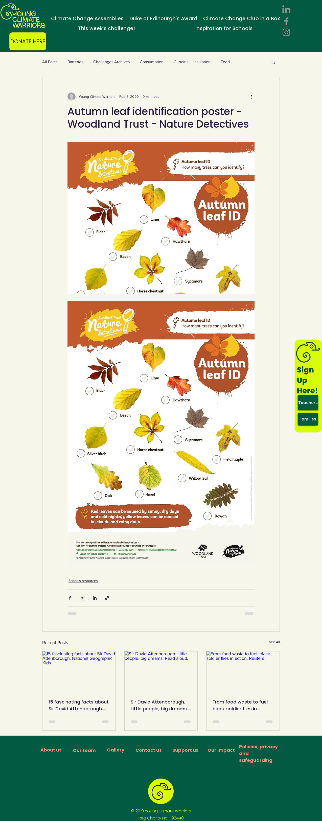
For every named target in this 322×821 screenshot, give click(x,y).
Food (225, 62)
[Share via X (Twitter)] (82, 598)
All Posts (49, 62)
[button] (273, 62)
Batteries (75, 62)
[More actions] (251, 96)
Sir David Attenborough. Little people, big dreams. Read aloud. (159, 705)
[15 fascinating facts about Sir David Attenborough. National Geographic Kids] (79, 671)
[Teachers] (308, 402)
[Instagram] (286, 32)
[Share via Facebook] (69, 598)
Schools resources (83, 581)
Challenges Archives (111, 62)
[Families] (308, 419)
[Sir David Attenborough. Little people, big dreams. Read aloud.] (161, 671)
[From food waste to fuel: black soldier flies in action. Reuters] (243, 671)
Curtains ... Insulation (192, 62)
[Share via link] (107, 598)
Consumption (152, 62)
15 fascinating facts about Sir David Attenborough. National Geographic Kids (79, 705)
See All (274, 642)
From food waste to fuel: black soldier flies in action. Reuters (241, 705)
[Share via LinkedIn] (94, 598)
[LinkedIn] (286, 10)
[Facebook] (286, 21)
